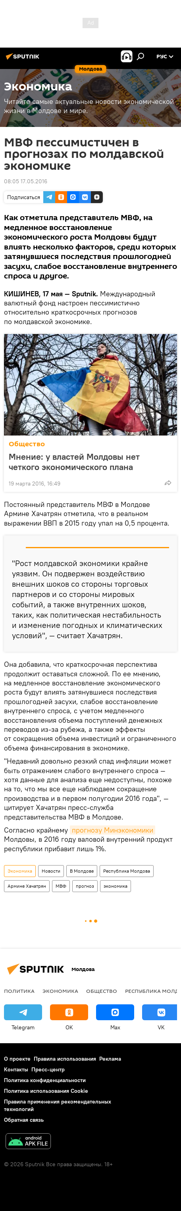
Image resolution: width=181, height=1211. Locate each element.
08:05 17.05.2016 (25, 181)
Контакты (16, 1069)
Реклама (110, 1058)
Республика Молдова (126, 871)
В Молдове (82, 871)
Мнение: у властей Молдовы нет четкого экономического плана (74, 461)
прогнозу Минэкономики (112, 830)
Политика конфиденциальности (45, 1080)
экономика (115, 886)
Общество (27, 444)
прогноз (85, 886)
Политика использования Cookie (46, 1090)
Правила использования (65, 1058)
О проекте (17, 1058)
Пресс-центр (48, 1069)
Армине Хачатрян (27, 886)
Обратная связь (24, 1119)
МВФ (61, 886)
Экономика (20, 871)
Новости (51, 871)
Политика (19, 990)
